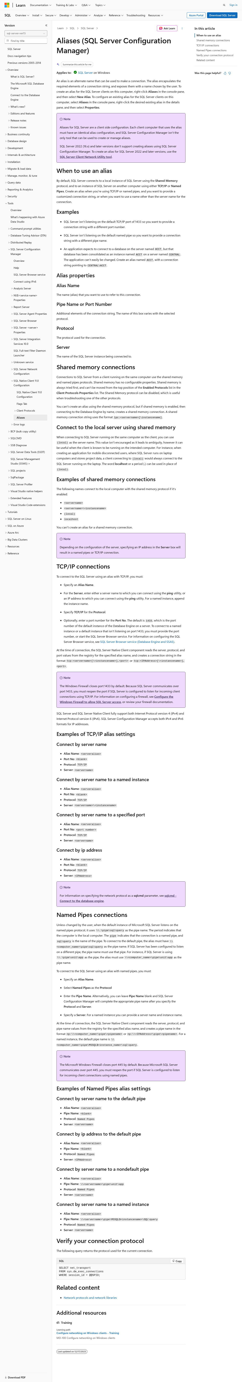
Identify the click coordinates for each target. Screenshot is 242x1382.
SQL (72, 28)
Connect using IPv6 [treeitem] (25, 281)
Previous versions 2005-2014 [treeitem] (24, 62)
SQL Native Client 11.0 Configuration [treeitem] (29, 394)
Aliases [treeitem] (21, 417)
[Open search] (224, 5)
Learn (60, 28)
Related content (205, 60)
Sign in (233, 5)
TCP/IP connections (207, 45)
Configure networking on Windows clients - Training (88, 1333)
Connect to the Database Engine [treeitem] (25, 97)
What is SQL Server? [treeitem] (22, 76)
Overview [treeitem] (16, 210)
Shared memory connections (213, 40)
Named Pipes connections (211, 50)
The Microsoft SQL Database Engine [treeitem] (27, 86)
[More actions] (182, 28)
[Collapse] (46, 25)
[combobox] (26, 33)
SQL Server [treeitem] (14, 49)
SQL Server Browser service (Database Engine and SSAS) (137, 642)
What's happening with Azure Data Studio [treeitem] (28, 219)
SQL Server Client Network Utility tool (86, 157)
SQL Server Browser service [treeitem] (29, 274)
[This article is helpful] (225, 73)
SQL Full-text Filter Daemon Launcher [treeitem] (30, 353)
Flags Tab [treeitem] (22, 404)
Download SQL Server (222, 15)
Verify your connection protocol (214, 55)
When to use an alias (208, 35)
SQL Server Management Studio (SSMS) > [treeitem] (25, 461)
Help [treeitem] (16, 268)
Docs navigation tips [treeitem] (19, 56)
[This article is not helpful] (229, 73)
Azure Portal (196, 15)
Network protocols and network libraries (90, 1298)
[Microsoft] (7, 5)
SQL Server (87, 28)
